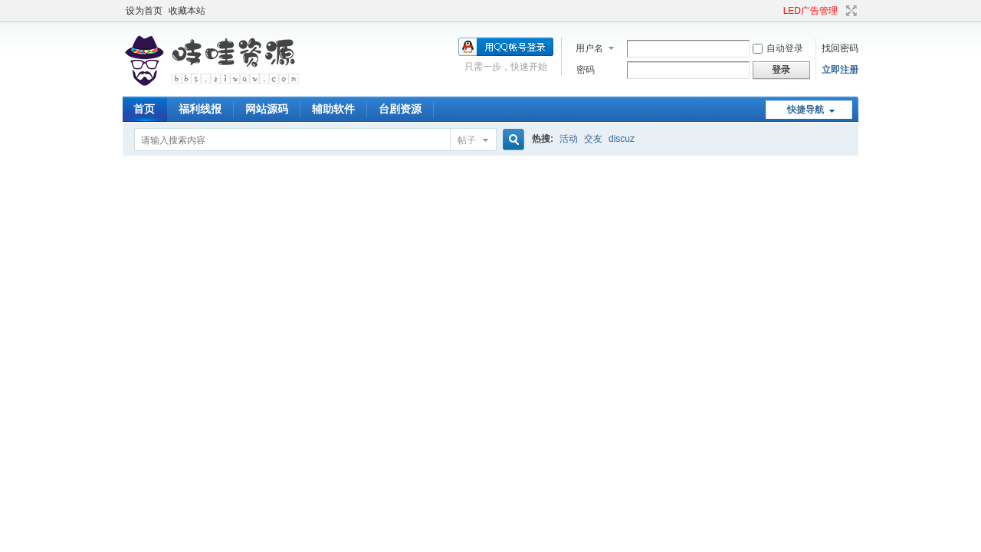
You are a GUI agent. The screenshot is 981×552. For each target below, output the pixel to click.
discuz (622, 138)
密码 (585, 69)
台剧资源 (400, 109)
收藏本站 (187, 10)
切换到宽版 (849, 11)
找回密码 (840, 48)
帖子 (467, 140)
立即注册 (840, 69)
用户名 (589, 48)
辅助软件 (333, 109)
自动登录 (778, 48)
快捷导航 (805, 109)
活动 (568, 138)
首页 (144, 109)
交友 (593, 138)
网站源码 (266, 109)
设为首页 (144, 10)
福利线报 (200, 109)
